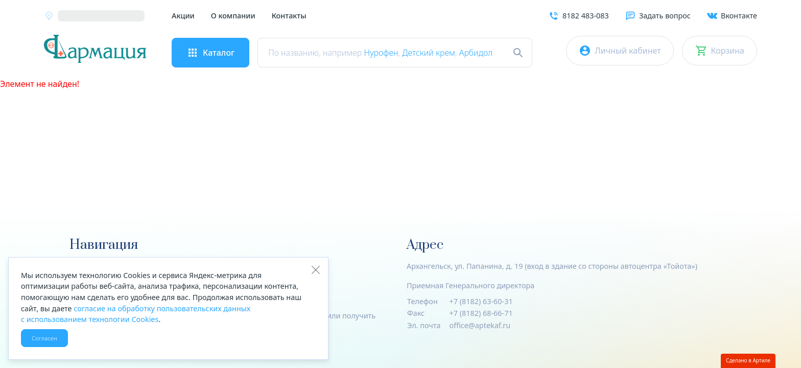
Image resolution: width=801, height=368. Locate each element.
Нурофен (381, 52)
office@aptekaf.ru (480, 325)
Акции (183, 15)
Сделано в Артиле (748, 360)
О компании (233, 15)
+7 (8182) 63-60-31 (481, 301)
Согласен (44, 338)
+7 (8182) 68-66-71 (481, 313)
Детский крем (428, 52)
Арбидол (476, 52)
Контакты (289, 15)
